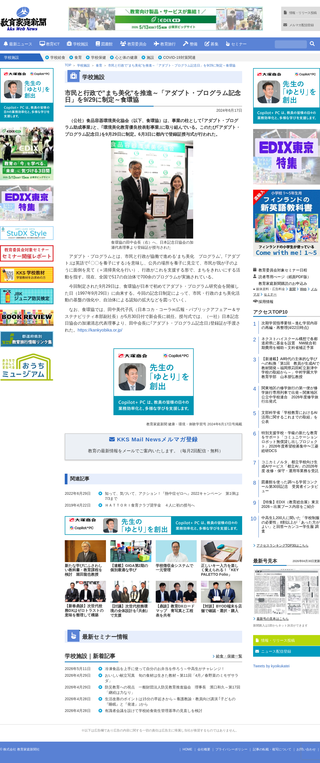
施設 (150, 57)
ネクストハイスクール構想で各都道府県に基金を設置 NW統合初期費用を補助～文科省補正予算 (289, 343)
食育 (78, 57)
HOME (187, 749)
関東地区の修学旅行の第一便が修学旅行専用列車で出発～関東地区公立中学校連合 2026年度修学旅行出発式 (289, 394)
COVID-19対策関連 (179, 57)
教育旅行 (165, 44)
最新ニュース (18, 44)
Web (303, 289)
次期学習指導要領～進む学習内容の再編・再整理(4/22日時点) (289, 325)
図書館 (104, 44)
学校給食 (57, 57)
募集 (211, 44)
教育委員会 (133, 44)
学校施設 (77, 44)
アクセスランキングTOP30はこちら (282, 545)
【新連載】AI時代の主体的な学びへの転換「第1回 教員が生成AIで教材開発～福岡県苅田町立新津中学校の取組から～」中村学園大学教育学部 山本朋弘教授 (290, 368)
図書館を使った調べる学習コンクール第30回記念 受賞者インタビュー (289, 486)
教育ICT (50, 44)
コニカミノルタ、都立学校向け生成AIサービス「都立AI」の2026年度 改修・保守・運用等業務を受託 (290, 466)
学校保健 (98, 57)
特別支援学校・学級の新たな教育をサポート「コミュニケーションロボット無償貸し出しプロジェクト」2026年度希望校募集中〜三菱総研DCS (289, 442)
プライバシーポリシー (231, 749)
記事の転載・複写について (272, 749)
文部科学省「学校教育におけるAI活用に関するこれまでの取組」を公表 (289, 417)
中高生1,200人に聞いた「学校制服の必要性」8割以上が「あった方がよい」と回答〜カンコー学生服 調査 (290, 524)
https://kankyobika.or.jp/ (100, 330)
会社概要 (203, 749)
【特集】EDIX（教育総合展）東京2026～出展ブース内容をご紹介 (290, 504)
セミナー (236, 44)
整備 (190, 44)
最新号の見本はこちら (273, 619)
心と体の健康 (126, 57)
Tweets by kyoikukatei (271, 666)
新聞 (292, 289)
